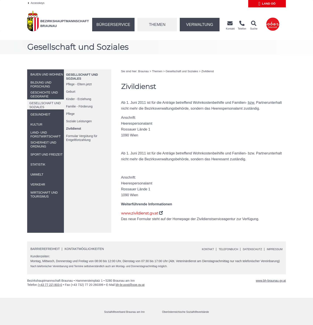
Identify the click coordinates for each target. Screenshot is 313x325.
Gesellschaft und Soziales (182, 71)
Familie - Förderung (79, 106)
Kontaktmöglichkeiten (84, 249)
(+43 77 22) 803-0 (50, 285)
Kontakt (198, 249)
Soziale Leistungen (79, 121)
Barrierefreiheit (45, 249)
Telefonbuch (221, 249)
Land (267, 3)
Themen (157, 24)
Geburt (70, 91)
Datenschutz (248, 249)
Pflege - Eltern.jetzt (79, 84)
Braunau (143, 71)
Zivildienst (73, 128)
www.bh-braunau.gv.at (271, 281)
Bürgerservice (113, 24)
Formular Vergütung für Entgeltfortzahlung (81, 138)
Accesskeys (36, 3)
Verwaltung (199, 24)
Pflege (70, 114)
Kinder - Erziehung (78, 99)
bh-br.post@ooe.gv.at (130, 285)
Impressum (273, 249)
